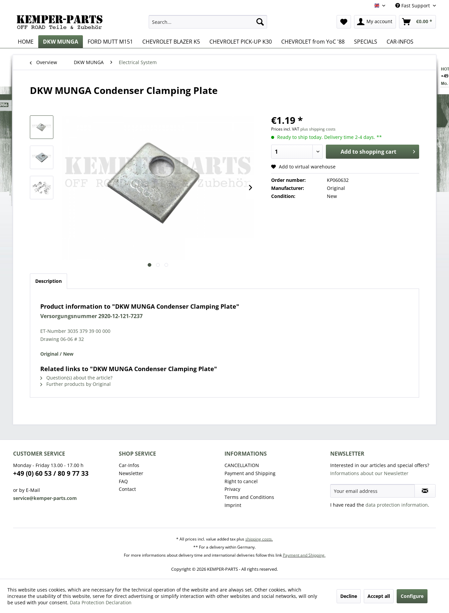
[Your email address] (372, 491)
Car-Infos (129, 465)
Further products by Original (75, 384)
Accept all (378, 596)
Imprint (232, 505)
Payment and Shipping (250, 473)
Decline (348, 596)
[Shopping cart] (417, 22)
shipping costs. (259, 539)
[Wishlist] (344, 22)
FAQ (123, 481)
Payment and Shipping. (304, 555)
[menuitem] (208, 22)
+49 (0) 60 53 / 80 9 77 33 (51, 473)
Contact (127, 489)
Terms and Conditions (249, 497)
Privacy (232, 489)
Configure (412, 596)
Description (48, 281)
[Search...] (208, 22)
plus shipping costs (318, 129)
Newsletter (131, 473)
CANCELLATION (241, 465)
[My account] (375, 22)
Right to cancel (241, 481)
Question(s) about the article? (76, 377)
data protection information (396, 505)
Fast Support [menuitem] (413, 5)
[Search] (260, 22)
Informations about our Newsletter (369, 473)
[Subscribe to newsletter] (425, 491)
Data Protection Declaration (101, 602)
